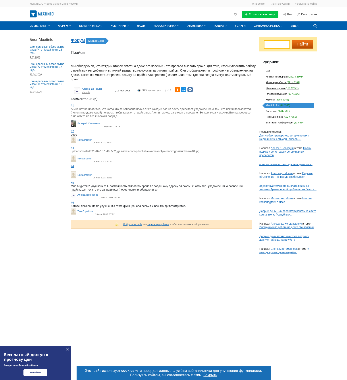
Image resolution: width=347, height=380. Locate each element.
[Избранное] (235, 14)
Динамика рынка (268, 26)
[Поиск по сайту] (315, 25)
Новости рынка (167, 26)
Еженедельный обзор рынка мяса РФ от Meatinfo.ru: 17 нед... (47, 67)
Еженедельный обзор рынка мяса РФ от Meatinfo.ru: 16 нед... (47, 84)
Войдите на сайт (132, 224)
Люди (141, 25)
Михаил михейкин (282, 198)
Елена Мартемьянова (284, 248)
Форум (65, 26)
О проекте (258, 3)
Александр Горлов (92, 88)
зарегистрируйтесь (158, 224)
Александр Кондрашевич (287, 223)
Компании (120, 26)
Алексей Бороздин (282, 148)
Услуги (240, 25)
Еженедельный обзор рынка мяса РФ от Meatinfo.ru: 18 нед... (47, 49)
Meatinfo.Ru (96, 40)
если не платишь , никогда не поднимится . (285, 164)
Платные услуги (280, 3)
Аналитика (197, 26)
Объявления (40, 26)
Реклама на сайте (306, 3)
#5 (72, 182)
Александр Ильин (282, 173)
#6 (72, 202)
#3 (72, 147)
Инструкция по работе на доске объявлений (286, 227)
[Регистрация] (307, 14)
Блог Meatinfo (41, 39)
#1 (72, 105)
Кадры (220, 26)
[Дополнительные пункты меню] (294, 25)
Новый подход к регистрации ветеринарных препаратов (285, 152)
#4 (72, 166)
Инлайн (86, 92)
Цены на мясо (91, 26)
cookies (130, 371)
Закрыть (210, 375)
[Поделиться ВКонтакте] (190, 89)
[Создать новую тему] (260, 14)
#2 (72, 131)
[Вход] (288, 14)
